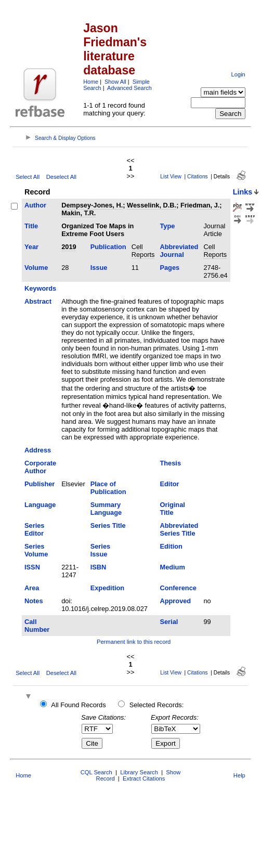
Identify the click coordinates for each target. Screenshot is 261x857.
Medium (172, 567)
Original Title (172, 508)
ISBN (98, 567)
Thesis (170, 463)
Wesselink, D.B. (151, 205)
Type (167, 226)
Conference (178, 588)
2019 (68, 247)
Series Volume (36, 550)
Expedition (107, 588)
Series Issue (100, 550)
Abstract (37, 301)
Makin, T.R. (78, 213)
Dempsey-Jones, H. (92, 205)
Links (243, 192)
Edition (171, 546)
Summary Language (106, 508)
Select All (28, 177)
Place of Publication (108, 488)
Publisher (39, 484)
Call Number (36, 625)
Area (31, 588)
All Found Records (78, 705)
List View (170, 176)
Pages (169, 267)
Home (90, 82)
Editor (169, 484)
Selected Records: (156, 705)
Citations (197, 176)
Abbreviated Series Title (179, 529)
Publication (108, 247)
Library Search (139, 772)
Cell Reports (143, 250)
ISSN (32, 567)
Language (40, 505)
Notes (33, 601)
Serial (169, 622)
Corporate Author (40, 467)
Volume (36, 267)
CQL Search (96, 772)
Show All (115, 82)
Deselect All (61, 177)
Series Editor (34, 529)
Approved (175, 601)
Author (35, 205)
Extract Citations (144, 778)
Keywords (40, 288)
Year (31, 247)
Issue (99, 267)
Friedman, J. (199, 205)
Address (37, 450)
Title (31, 226)
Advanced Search (129, 88)
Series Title (108, 525)
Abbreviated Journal (179, 250)
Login (238, 74)
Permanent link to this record (134, 642)
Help (239, 775)
